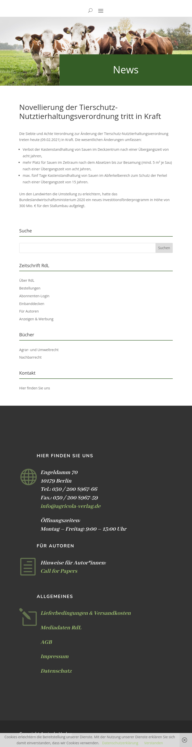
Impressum (54, 656)
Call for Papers (58, 571)
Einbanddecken (31, 303)
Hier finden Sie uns (34, 388)
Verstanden (153, 742)
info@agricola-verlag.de (70, 506)
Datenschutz (56, 671)
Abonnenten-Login (34, 295)
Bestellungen (29, 288)
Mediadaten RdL (60, 627)
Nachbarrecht (30, 357)
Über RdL (26, 280)
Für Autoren (29, 311)
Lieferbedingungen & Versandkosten (85, 613)
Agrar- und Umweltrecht (38, 349)
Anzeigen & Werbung (36, 319)
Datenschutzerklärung (120, 742)
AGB (46, 642)
